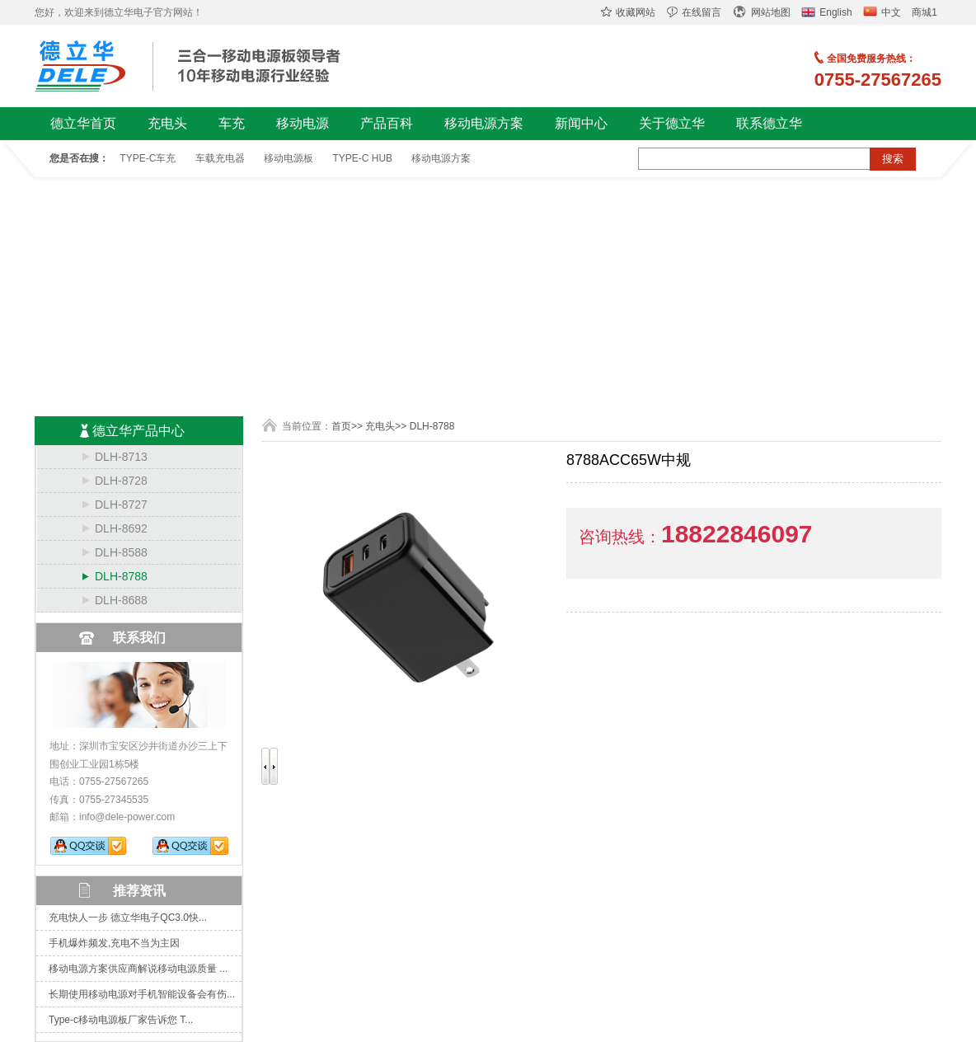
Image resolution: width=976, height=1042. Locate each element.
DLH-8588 (121, 552)
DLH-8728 (121, 480)
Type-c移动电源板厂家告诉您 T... (121, 1020)
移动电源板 (288, 158)
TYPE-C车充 (148, 158)
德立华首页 (83, 123)
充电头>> (385, 426)
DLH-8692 (121, 528)
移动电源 (302, 123)
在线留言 (694, 12)
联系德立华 (769, 123)
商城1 (924, 12)
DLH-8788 (121, 576)
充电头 (167, 123)
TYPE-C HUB (362, 158)
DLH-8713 (121, 456)
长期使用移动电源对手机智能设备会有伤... (142, 994)
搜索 (892, 159)
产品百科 (386, 123)
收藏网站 (628, 12)
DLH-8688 (121, 600)
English (826, 12)
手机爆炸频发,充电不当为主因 (114, 943)
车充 (231, 123)
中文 (882, 12)
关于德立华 (672, 123)
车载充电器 (220, 158)
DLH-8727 (121, 504)
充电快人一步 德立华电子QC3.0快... (128, 917)
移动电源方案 (483, 123)
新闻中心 (581, 123)
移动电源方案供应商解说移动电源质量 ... (138, 968)
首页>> (347, 426)
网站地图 (761, 12)
